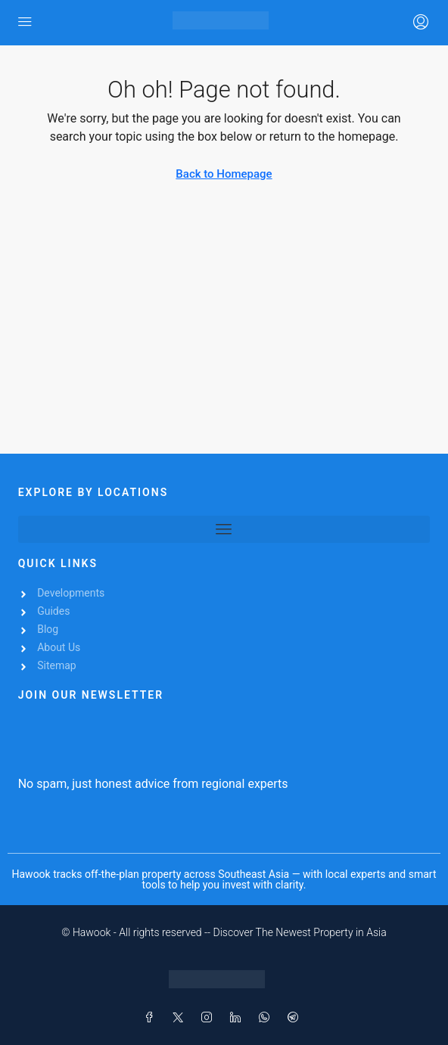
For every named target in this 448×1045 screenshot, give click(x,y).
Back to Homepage (224, 174)
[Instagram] (209, 1018)
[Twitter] (181, 1018)
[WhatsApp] (267, 1018)
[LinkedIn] (238, 1018)
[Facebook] (152, 1018)
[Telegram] (296, 1018)
